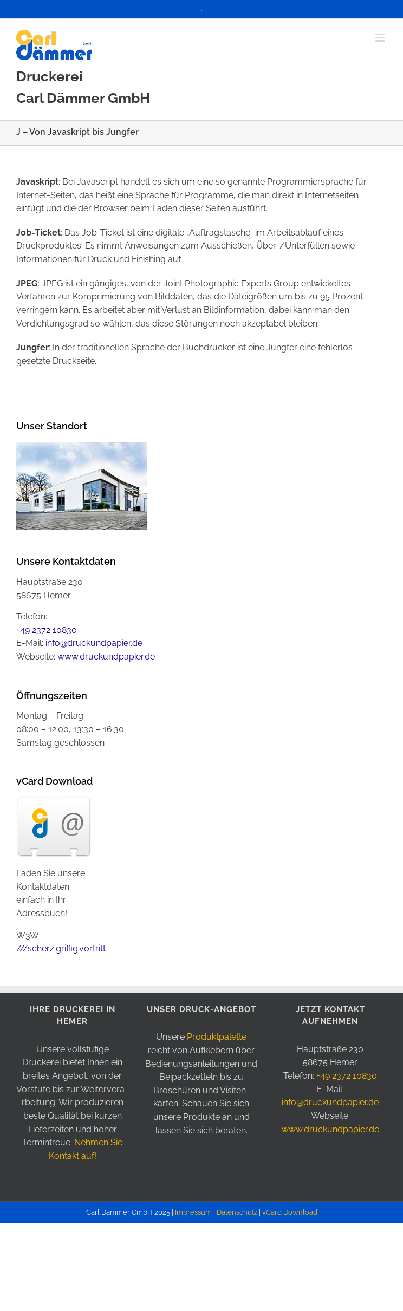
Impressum (193, 1212)
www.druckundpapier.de (106, 656)
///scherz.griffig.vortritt (61, 948)
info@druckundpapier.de (94, 643)
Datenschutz (237, 1212)
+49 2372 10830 (46, 630)
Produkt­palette (216, 1037)
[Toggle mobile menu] (381, 37)
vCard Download (289, 1212)
